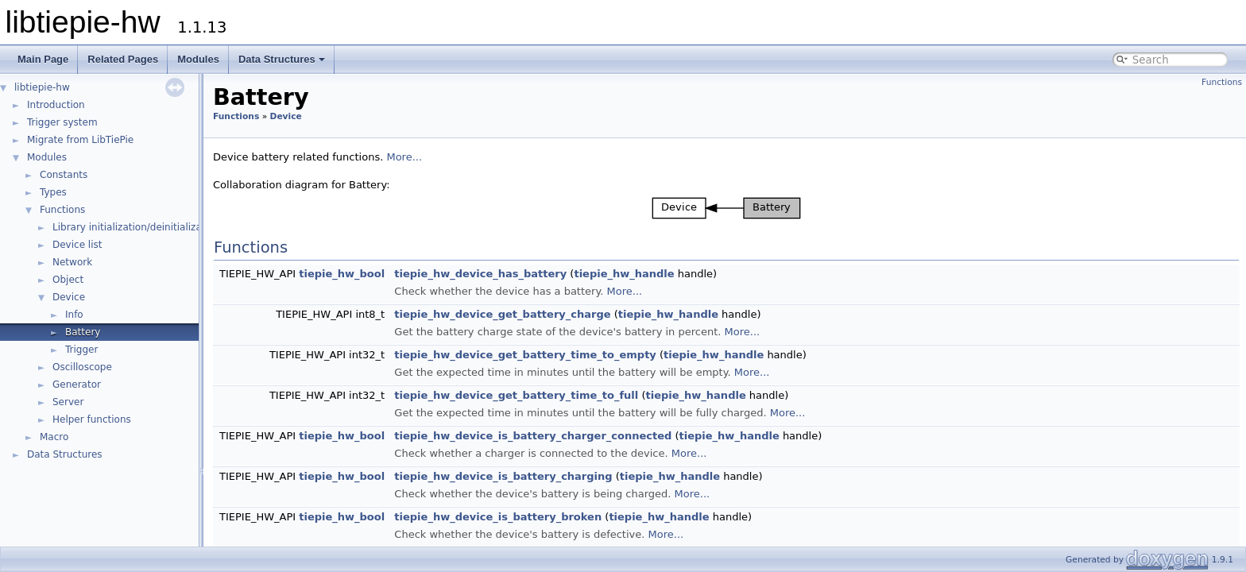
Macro (54, 437)
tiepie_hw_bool (342, 274)
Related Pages (122, 59)
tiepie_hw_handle (624, 274)
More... (404, 157)
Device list (77, 244)
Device (68, 297)
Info (74, 314)
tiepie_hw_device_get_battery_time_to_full (516, 395)
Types (53, 192)
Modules (198, 59)
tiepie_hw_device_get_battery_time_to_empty (525, 355)
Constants (63, 174)
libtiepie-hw (42, 87)
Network (72, 262)
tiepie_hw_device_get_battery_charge (502, 314)
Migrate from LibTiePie (80, 139)
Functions (62, 209)
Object (67, 279)
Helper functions (91, 419)
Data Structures (281, 59)
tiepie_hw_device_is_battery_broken (498, 517)
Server (67, 402)
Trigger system (62, 122)
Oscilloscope (82, 367)
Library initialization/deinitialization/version (155, 227)
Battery (82, 332)
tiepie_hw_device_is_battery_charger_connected (532, 436)
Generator (76, 384)
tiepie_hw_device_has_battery (480, 274)
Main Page (42, 59)
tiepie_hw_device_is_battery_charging (503, 476)
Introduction (56, 104)
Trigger (81, 349)
